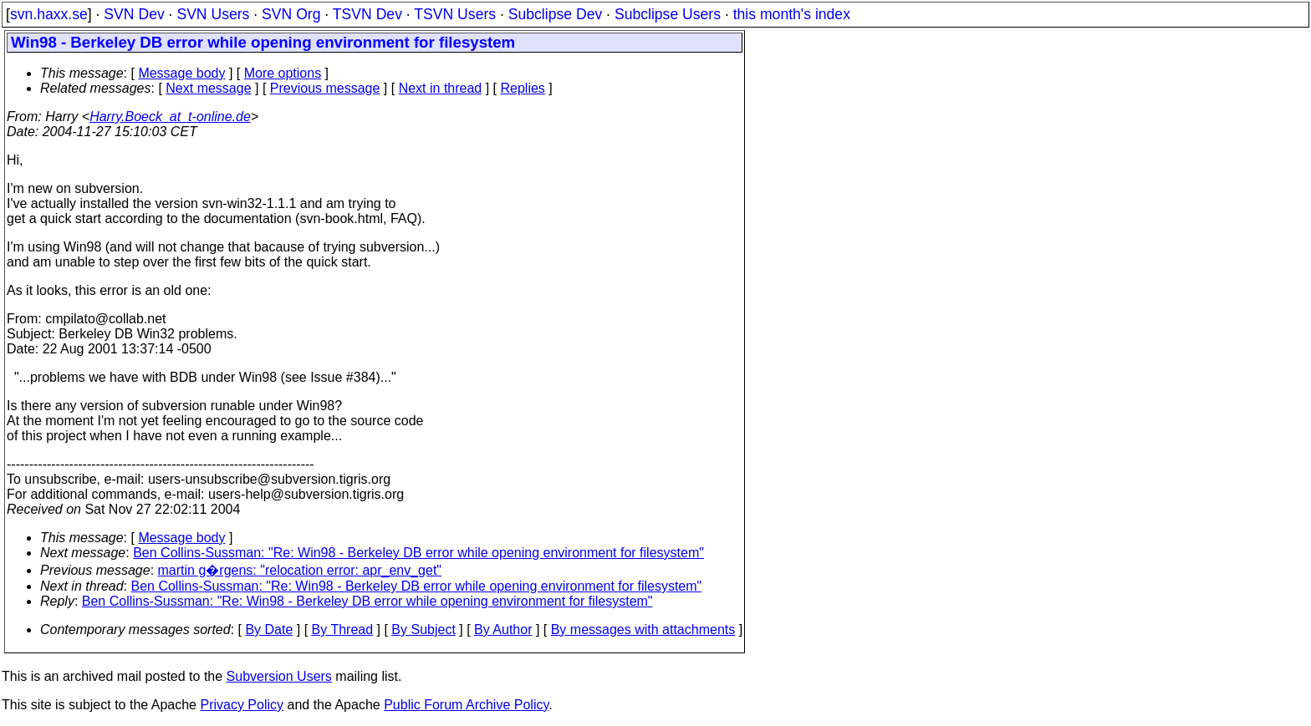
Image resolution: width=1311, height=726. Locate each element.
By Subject (423, 629)
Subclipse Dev (555, 14)
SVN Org (291, 14)
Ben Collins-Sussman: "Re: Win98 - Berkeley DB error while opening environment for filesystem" (418, 553)
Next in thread (440, 88)
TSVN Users (455, 14)
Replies (523, 88)
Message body (181, 73)
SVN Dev (134, 14)
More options (283, 73)
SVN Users (212, 14)
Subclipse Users (668, 14)
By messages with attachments (643, 629)
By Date (269, 629)
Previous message (325, 88)
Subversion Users (279, 676)
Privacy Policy (241, 705)
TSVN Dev (367, 14)
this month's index (791, 14)
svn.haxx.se (49, 14)
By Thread (343, 629)
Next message (208, 88)
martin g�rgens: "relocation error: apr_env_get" (300, 570)
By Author (503, 629)
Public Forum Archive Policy (466, 705)
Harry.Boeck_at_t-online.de (170, 116)
